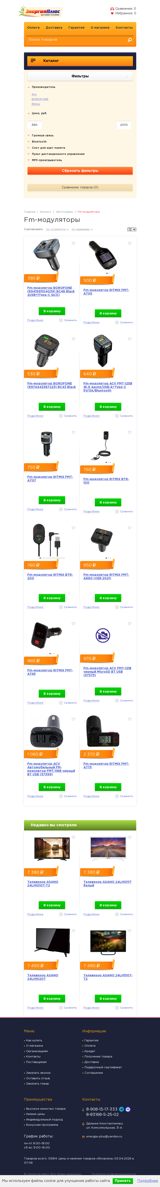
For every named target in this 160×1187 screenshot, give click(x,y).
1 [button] (107, 273)
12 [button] (62, 558)
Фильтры (100, 77)
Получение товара (98, 1056)
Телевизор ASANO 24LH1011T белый (107, 884)
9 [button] (56, 558)
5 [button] (48, 558)
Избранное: (123, 13)
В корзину (52, 311)
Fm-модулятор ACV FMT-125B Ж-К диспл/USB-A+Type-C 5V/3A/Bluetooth (107, 387)
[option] (52, 254)
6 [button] (50, 558)
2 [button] (109, 273)
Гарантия (76, 27)
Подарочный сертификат (103, 1067)
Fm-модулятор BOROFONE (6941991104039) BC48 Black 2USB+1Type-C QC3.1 (51, 291)
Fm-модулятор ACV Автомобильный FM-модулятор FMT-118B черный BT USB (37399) (51, 769)
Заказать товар (37, 1084)
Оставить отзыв (38, 1078)
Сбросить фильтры (80, 171)
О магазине (100, 27)
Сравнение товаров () (80, 187)
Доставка (54, 27)
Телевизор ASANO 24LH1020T (42, 977)
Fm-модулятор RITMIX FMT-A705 (106, 292)
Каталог (45, 60)
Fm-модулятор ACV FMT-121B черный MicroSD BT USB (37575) (107, 672)
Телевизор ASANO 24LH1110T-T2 (108, 977)
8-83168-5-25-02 (102, 1114)
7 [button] (52, 558)
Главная (29, 212)
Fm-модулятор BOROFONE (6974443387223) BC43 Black (51, 385)
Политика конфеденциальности (114, 1174)
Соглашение (94, 1073)
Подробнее (147, 1181)
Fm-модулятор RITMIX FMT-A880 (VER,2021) (106, 577)
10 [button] (58, 558)
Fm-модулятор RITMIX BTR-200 (50, 577)
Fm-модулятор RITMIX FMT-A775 (106, 766)
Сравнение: (123, 8)
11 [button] (60, 558)
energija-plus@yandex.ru (104, 1136)
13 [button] (63, 558)
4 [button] (46, 558)
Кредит (90, 1051)
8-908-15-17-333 (102, 1109)
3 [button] (110, 462)
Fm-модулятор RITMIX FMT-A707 (50, 479)
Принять (123, 1181)
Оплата (33, 27)
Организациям (37, 1051)
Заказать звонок (38, 1073)
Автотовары (64, 212)
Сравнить (70, 320)
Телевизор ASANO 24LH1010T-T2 (42, 884)
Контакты (124, 27)
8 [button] (54, 558)
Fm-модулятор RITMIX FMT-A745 (50, 672)
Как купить (34, 1040)
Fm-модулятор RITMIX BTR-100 (106, 481)
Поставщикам (36, 1062)
